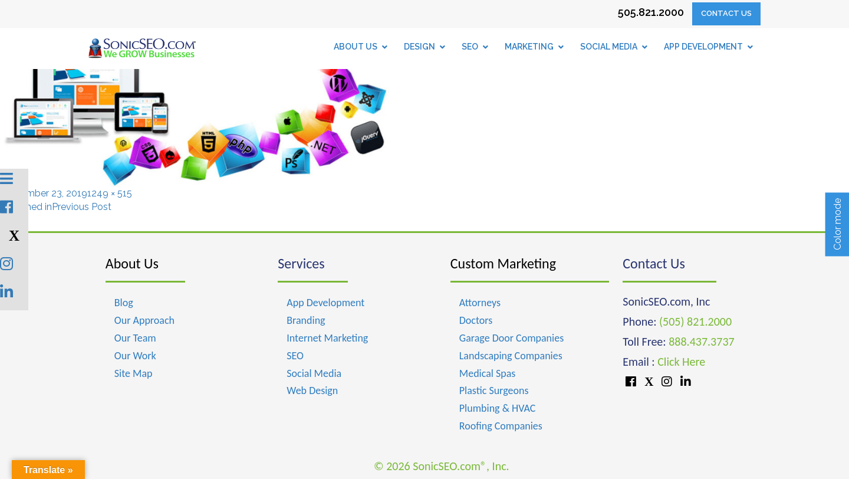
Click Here (681, 362)
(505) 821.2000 (695, 321)
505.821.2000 (651, 12)
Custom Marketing (503, 263)
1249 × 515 (109, 193)
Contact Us (726, 13)
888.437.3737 (701, 341)
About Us (132, 263)
